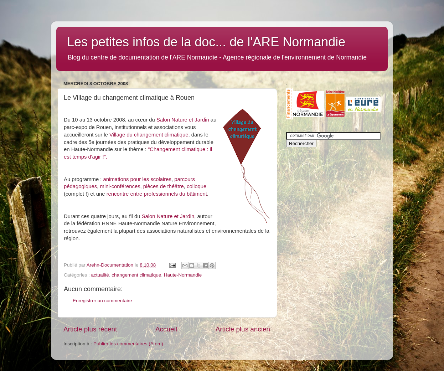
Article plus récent (90, 329)
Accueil (166, 329)
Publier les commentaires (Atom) (128, 343)
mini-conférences (120, 186)
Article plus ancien (243, 329)
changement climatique (136, 275)
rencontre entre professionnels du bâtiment (157, 194)
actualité (100, 275)
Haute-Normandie (183, 275)
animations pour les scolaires (137, 179)
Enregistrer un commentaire (102, 300)
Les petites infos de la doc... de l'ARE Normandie (206, 42)
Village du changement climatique (149, 135)
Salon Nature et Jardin (182, 120)
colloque (196, 186)
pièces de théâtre (163, 186)
